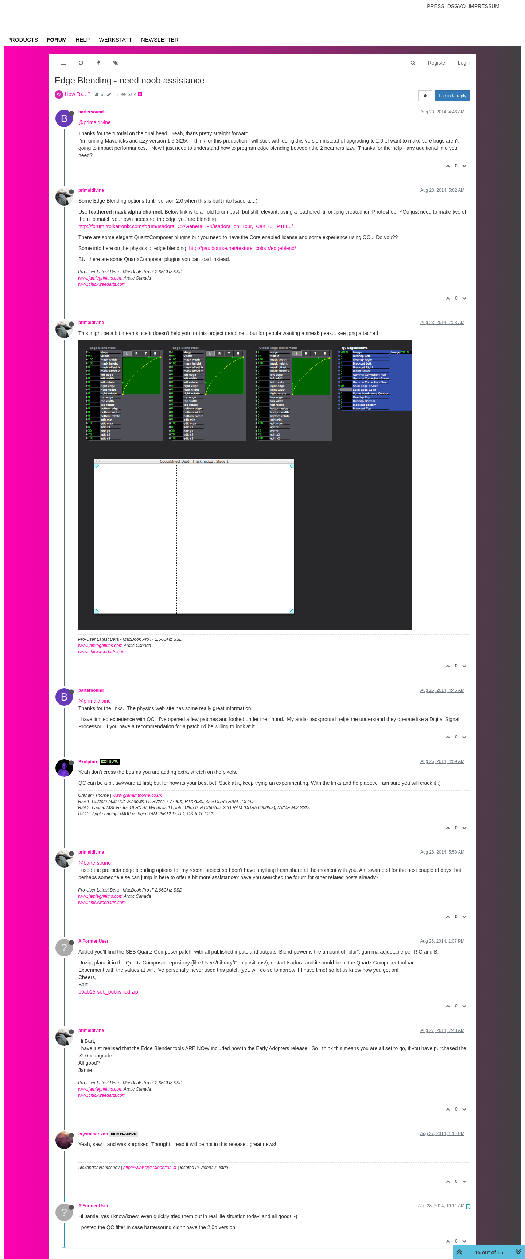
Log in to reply (452, 95)
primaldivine (91, 190)
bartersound (91, 111)
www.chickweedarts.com (102, 284)
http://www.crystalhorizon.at (149, 1167)
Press (435, 6)
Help (82, 39)
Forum (57, 39)
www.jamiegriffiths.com (100, 278)
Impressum (483, 6)
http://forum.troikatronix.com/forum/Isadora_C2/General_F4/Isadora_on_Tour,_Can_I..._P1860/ (185, 226)
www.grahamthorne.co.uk (137, 795)
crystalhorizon (93, 1134)
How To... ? (77, 94)
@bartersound (94, 863)
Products (22, 39)
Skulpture (88, 761)
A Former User (93, 941)
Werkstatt (115, 39)
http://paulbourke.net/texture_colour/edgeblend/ (242, 248)
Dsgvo (456, 6)
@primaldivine (94, 122)
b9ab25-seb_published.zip (108, 992)
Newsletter (160, 39)
